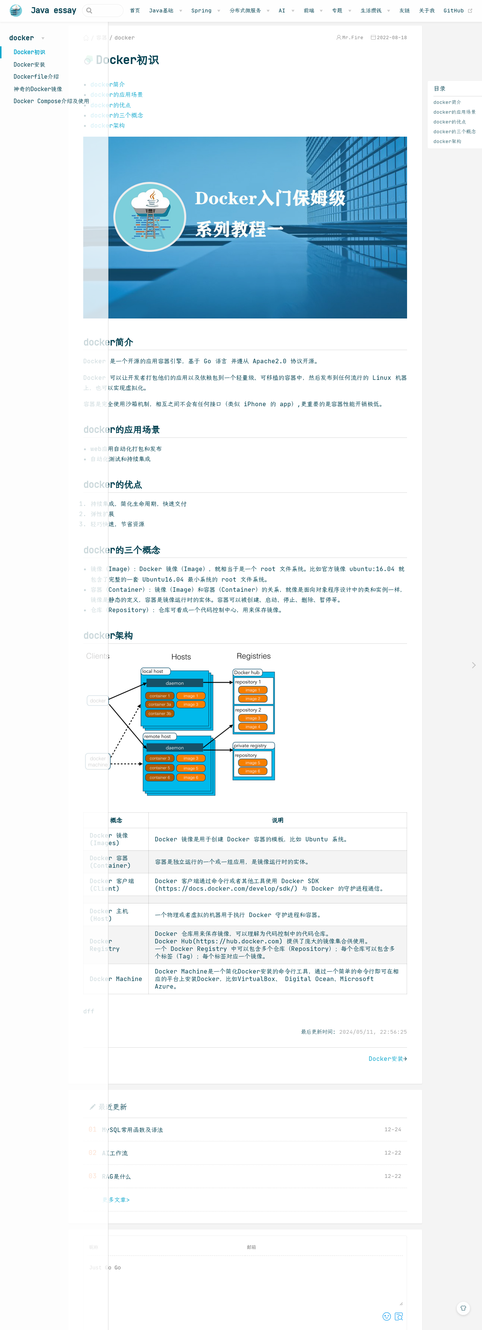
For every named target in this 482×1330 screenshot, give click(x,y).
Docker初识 (29, 52)
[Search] (101, 10)
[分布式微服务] (265, 10)
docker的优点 (415, 127)
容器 (147, 43)
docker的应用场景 (420, 117)
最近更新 (157, 1128)
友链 (420, 10)
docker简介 (413, 107)
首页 (150, 10)
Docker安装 (29, 64)
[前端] (329, 10)
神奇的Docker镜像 (38, 89)
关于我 (442, 10)
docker (170, 43)
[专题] (357, 10)
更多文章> (161, 1221)
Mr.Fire (318, 42)
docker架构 (413, 146)
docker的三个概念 (420, 137)
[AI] (302, 10)
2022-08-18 (358, 42)
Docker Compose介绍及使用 (51, 101)
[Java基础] (181, 10)
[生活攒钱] (391, 10)
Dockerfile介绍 (36, 76)
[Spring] (221, 10)
